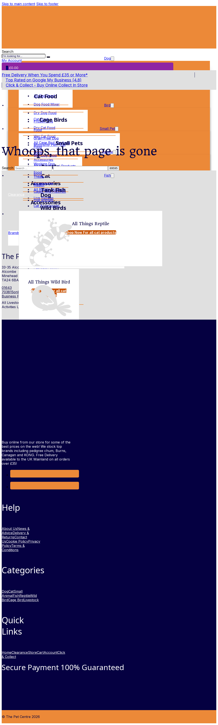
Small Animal (12, 593)
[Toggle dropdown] (112, 105)
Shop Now (90, 232)
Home (6, 652)
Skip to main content (18, 4)
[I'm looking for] (48, 57)
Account (50, 652)
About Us (9, 528)
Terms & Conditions (13, 547)
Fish (107, 175)
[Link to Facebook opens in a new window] (13, 474)
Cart (40, 652)
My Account (12, 60)
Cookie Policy (17, 541)
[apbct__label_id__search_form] (80, 168)
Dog (5, 591)
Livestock (31, 600)
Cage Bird (16, 600)
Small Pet (107, 128)
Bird (107, 105)
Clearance (19, 652)
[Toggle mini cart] (12, 68)
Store (32, 652)
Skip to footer (47, 4)
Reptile (24, 595)
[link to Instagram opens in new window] (13, 486)
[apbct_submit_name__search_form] (113, 168)
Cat (11, 591)
